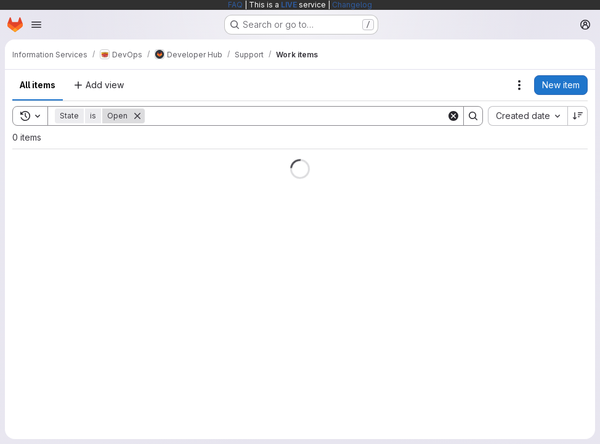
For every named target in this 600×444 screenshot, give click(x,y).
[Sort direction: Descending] (578, 116)
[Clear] (453, 116)
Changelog (352, 4)
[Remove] (137, 116)
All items (37, 85)
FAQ (235, 4)
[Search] (295, 116)
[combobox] (527, 116)
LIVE (289, 4)
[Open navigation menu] (36, 25)
